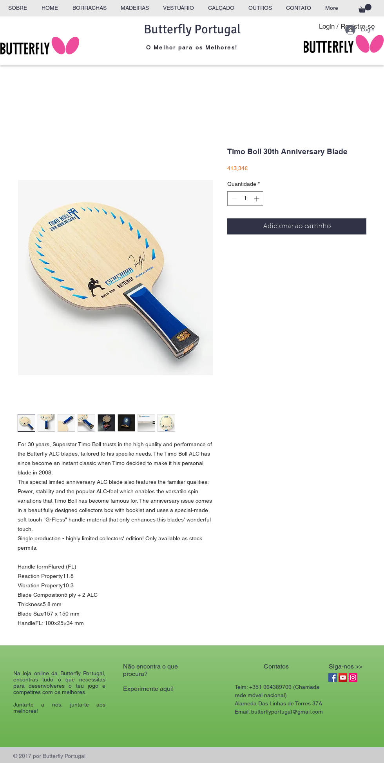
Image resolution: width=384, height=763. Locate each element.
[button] (365, 8)
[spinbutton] (245, 198)
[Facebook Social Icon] (332, 677)
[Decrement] (233, 198)
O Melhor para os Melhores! (191, 47)
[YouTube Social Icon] (343, 677)
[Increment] (257, 198)
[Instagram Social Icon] (353, 677)
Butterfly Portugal (192, 29)
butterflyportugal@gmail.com (287, 711)
